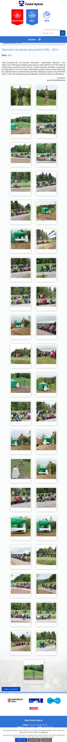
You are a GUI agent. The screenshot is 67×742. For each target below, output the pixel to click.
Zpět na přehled (11, 689)
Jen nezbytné (34, 740)
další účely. (44, 732)
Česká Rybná (31, 4)
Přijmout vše (21, 740)
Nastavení (46, 740)
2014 (10, 55)
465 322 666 (29, 727)
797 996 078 (48, 727)
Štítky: (4, 55)
